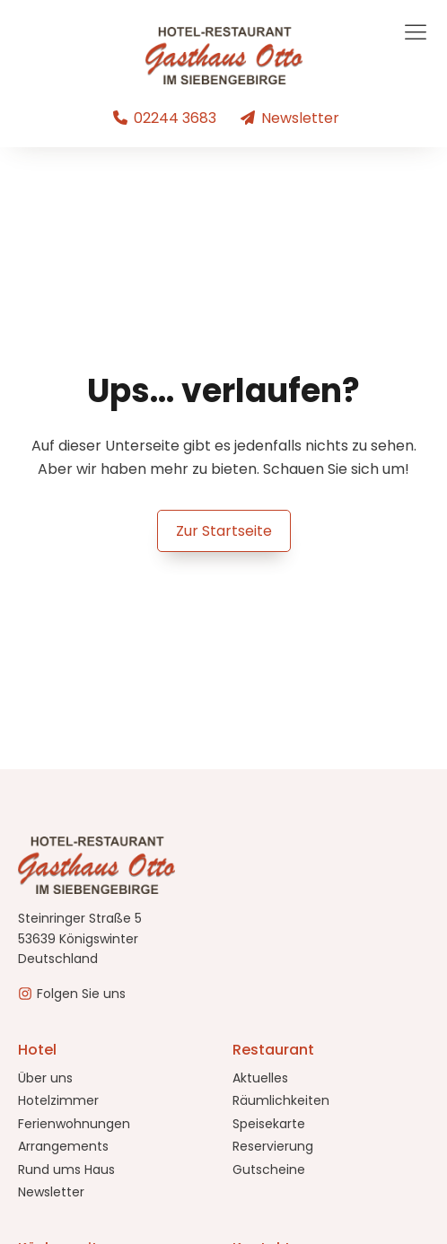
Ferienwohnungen (74, 1124)
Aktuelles (260, 1078)
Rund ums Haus (66, 1169)
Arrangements (63, 1146)
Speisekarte (268, 1124)
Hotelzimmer (58, 1100)
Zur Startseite (224, 531)
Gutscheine (268, 1169)
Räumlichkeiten (280, 1100)
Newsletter (51, 1192)
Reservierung (272, 1146)
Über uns (45, 1078)
